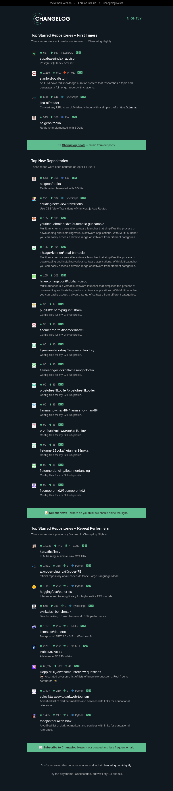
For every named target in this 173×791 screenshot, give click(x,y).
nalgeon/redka (50, 123)
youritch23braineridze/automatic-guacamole (72, 224)
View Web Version (60, 3)
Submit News (58, 513)
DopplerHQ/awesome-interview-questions (70, 672)
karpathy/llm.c (50, 551)
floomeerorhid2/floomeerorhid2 (62, 490)
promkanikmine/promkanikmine (63, 430)
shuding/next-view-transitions (61, 204)
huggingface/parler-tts (56, 591)
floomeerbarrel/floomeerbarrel (62, 330)
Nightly (134, 18)
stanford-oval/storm (54, 78)
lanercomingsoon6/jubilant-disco (63, 281)
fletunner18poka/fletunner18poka (64, 450)
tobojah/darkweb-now (55, 721)
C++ (75, 646)
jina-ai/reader (49, 103)
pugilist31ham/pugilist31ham (61, 310)
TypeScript (69, 97)
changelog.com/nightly (117, 765)
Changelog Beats (73, 145)
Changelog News (113, 3)
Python (77, 565)
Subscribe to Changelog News (64, 747)
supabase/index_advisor (58, 58)
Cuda (76, 545)
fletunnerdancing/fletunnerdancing (65, 470)
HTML (68, 72)
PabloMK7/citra (51, 652)
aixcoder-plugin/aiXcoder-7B (60, 571)
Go (65, 117)
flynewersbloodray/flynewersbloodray (67, 350)
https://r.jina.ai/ (128, 107)
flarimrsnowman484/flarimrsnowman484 (69, 410)
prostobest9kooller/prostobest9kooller (67, 390)
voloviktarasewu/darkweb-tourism (64, 696)
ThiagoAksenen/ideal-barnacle (62, 253)
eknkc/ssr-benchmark (55, 611)
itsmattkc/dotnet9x (53, 632)
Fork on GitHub (87, 3)
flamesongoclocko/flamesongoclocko (67, 370)
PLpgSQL (67, 52)
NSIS (74, 626)
